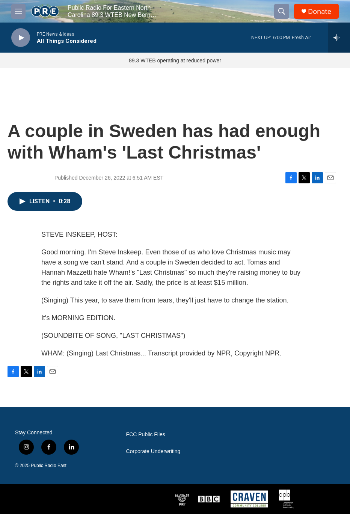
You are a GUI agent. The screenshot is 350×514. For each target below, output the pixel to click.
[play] (21, 37)
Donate (319, 11)
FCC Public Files (145, 434)
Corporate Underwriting (153, 451)
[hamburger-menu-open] (18, 11)
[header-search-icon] (281, 11)
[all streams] (339, 38)
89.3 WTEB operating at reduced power (175, 60)
